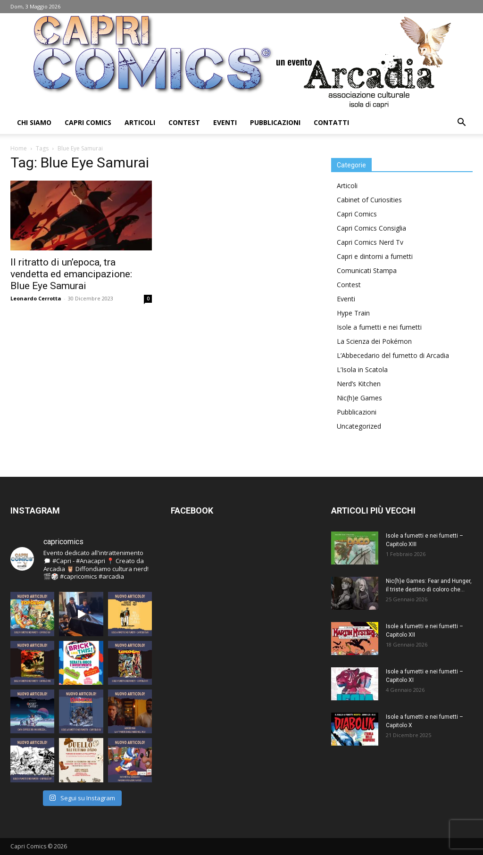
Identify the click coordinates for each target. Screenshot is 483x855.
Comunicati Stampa (367, 270)
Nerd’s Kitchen (359, 383)
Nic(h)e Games (359, 397)
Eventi (225, 122)
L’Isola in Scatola (362, 369)
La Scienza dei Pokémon (374, 341)
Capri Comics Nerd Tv (370, 242)
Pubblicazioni (275, 122)
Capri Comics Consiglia (371, 228)
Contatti (331, 122)
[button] (461, 123)
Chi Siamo (34, 122)
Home (18, 148)
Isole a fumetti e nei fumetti (379, 327)
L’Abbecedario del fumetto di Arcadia (393, 355)
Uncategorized (359, 426)
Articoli (140, 122)
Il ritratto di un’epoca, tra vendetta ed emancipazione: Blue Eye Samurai (71, 274)
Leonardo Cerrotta (35, 298)
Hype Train (353, 312)
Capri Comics (88, 122)
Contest (184, 122)
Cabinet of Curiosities (369, 199)
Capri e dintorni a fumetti (375, 256)
